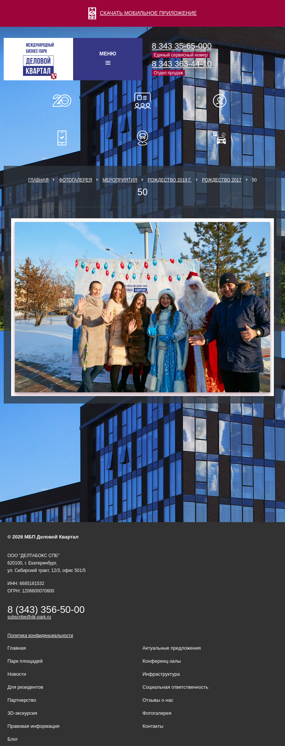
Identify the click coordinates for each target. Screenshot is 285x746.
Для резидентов (223, 101)
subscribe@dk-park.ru (29, 617)
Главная (38, 180)
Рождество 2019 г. (169, 180)
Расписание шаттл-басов (142, 138)
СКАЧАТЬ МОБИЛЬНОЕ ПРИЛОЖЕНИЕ (142, 13)
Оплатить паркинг (223, 138)
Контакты (152, 726)
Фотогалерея (75, 180)
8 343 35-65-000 (182, 46)
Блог (12, 739)
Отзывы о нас (157, 700)
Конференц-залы (142, 101)
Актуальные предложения (171, 648)
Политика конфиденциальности (40, 635)
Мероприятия (119, 180)
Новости (16, 674)
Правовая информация (33, 726)
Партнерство (21, 700)
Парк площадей (25, 661)
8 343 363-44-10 (182, 63)
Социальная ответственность (175, 687)
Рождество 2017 (222, 180)
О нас (62, 101)
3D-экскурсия (22, 713)
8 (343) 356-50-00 (46, 609)
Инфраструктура (161, 674)
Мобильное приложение (62, 138)
